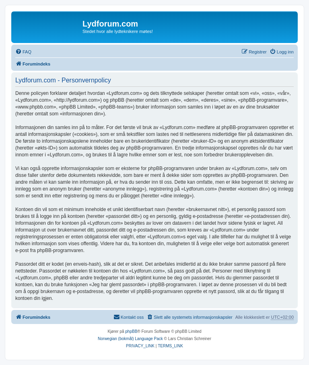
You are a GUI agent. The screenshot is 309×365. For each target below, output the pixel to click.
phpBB (131, 331)
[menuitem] (23, 52)
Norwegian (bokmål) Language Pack (130, 338)
